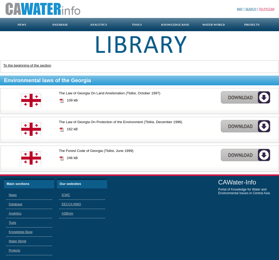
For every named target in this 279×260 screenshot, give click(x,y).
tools (137, 24)
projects (251, 24)
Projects (14, 250)
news (21, 24)
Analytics (15, 213)
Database (15, 204)
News (13, 195)
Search (250, 9)
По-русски (267, 9)
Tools (12, 223)
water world (213, 24)
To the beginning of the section (27, 65)
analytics (98, 24)
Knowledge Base (21, 232)
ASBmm (67, 213)
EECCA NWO (71, 204)
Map (240, 9)
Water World (17, 241)
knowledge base (175, 24)
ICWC (66, 195)
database (60, 24)
